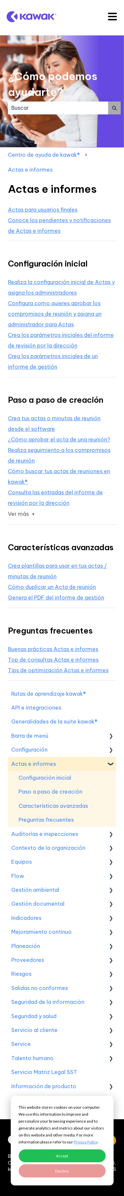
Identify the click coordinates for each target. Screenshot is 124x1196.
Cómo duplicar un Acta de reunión (52, 587)
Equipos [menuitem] (21, 861)
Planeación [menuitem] (25, 946)
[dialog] (62, 1140)
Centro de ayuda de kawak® (44, 154)
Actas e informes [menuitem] (33, 764)
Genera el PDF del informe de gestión (56, 597)
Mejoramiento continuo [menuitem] (41, 931)
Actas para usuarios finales (42, 209)
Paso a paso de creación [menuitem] (50, 791)
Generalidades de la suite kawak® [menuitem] (54, 721)
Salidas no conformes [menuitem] (39, 988)
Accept (62, 1155)
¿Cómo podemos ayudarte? (52, 84)
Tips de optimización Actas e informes (58, 670)
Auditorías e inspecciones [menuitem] (44, 834)
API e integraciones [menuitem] (36, 707)
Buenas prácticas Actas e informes (53, 649)
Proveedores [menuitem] (27, 960)
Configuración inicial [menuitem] (45, 777)
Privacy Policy (86, 1141)
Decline (62, 1171)
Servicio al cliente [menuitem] (34, 1030)
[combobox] (58, 108)
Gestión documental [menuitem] (37, 903)
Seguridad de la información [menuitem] (47, 1002)
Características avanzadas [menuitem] (53, 806)
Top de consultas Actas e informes (53, 659)
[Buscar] (114, 108)
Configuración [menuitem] (29, 749)
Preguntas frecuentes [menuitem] (46, 819)
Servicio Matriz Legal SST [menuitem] (44, 1072)
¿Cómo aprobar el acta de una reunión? (59, 439)
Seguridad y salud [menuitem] (34, 1016)
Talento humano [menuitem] (32, 1058)
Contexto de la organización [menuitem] (48, 848)
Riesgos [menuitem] (21, 973)
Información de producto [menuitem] (43, 1086)
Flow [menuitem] (17, 876)
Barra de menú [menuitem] (29, 735)
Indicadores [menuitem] (26, 918)
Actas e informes (30, 169)
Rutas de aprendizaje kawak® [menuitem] (48, 693)
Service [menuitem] (21, 1044)
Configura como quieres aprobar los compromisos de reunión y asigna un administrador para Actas (55, 314)
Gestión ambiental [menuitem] (35, 890)
